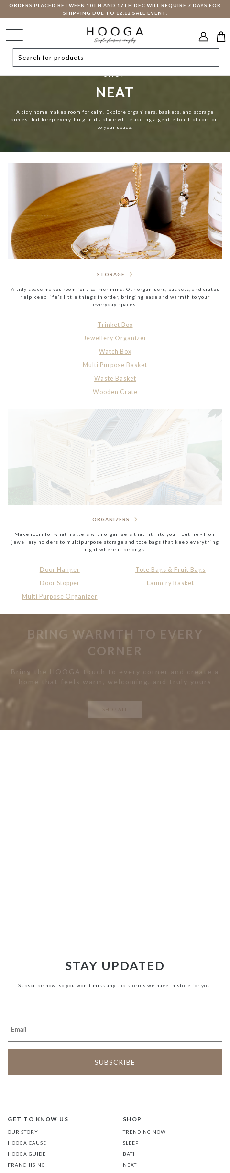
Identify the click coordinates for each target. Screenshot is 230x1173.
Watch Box (115, 351)
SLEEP (131, 1143)
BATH (130, 1154)
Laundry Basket (170, 583)
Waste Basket (115, 378)
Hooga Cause (27, 1143)
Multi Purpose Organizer (60, 596)
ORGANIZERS (111, 519)
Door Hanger (60, 569)
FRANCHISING (26, 1165)
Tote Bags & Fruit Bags (170, 569)
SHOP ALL (115, 709)
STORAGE (111, 274)
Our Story (23, 1132)
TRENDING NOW (144, 1132)
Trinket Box (115, 324)
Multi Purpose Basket (115, 365)
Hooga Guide (27, 1154)
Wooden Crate (115, 391)
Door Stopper (60, 583)
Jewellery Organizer (115, 338)
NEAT (130, 1165)
